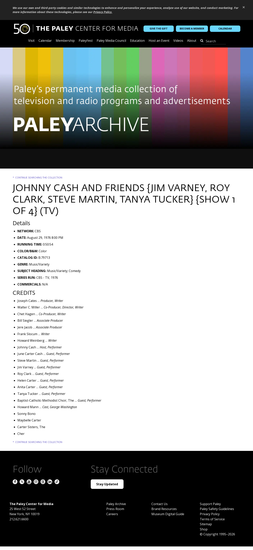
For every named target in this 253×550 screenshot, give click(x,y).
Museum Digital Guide (167, 514)
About (191, 41)
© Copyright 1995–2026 (217, 534)
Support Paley (210, 504)
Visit (31, 41)
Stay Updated (107, 484)
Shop (204, 529)
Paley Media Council (111, 41)
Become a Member (192, 28)
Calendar (225, 28)
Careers (112, 514)
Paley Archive (116, 504)
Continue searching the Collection (38, 177)
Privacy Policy (210, 514)
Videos (178, 41)
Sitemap (206, 524)
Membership (65, 41)
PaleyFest (86, 41)
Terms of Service (212, 519)
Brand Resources (164, 509)
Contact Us (159, 504)
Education (137, 41)
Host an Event (159, 41)
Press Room (115, 509)
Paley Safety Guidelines (217, 509)
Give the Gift (159, 28)
